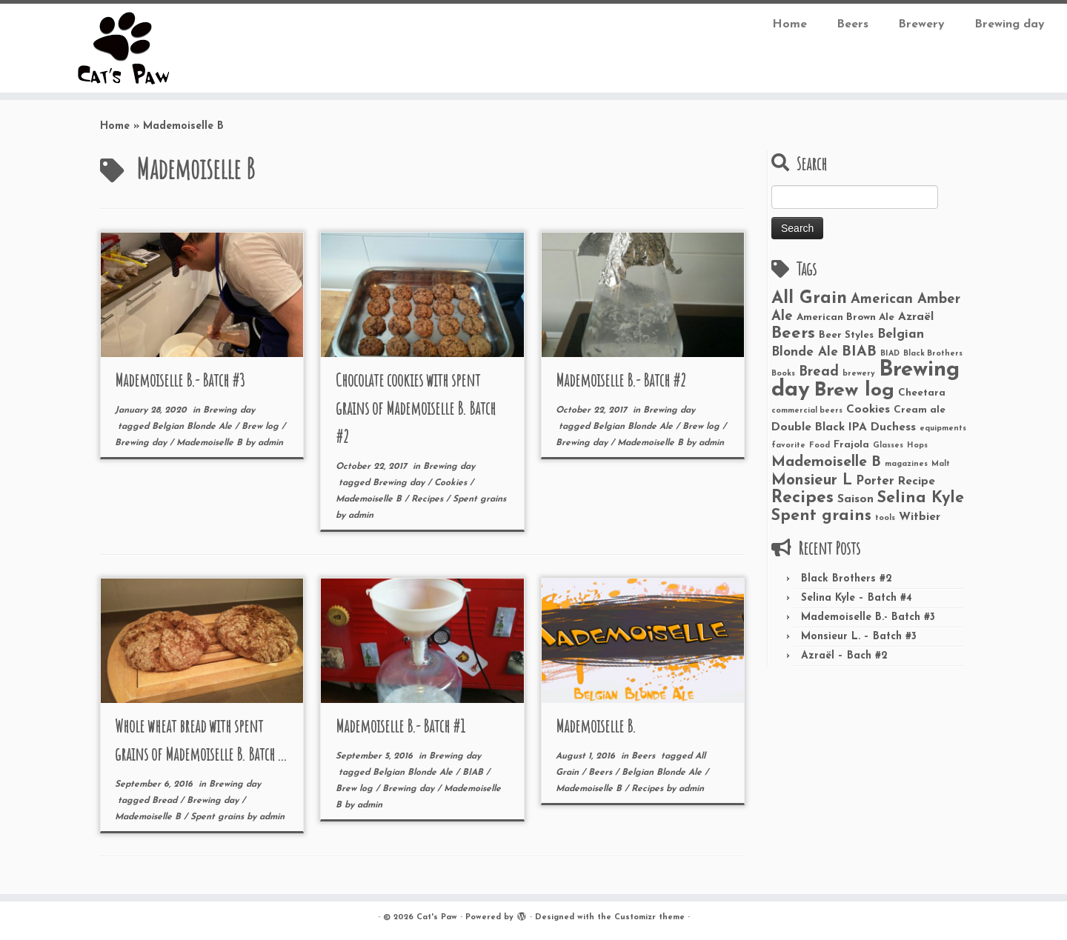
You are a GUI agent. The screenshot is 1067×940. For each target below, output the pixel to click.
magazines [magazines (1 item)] (906, 464)
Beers (852, 24)
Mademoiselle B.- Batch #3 (180, 380)
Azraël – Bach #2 (844, 655)
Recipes (428, 499)
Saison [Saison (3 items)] (855, 499)
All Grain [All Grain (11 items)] (809, 298)
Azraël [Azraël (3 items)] (916, 317)
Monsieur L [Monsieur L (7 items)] (811, 480)
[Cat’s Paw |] (123, 48)
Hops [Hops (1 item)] (917, 445)
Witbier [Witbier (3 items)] (919, 517)
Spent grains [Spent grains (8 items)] (821, 516)
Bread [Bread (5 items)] (819, 372)
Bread (166, 800)
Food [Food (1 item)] (819, 445)
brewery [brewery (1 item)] (858, 374)
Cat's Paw (436, 917)
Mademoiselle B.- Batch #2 (621, 380)
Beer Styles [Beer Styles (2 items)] (846, 335)
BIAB (474, 772)
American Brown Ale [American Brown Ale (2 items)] (845, 317)
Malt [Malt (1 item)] (940, 464)
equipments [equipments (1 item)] (943, 428)
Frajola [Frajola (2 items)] (851, 445)
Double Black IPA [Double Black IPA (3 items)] (819, 427)
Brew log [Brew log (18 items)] (854, 391)
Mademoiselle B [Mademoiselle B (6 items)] (826, 462)
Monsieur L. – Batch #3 (859, 636)
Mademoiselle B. (596, 726)
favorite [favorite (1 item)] (788, 445)
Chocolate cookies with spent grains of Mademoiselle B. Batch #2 (416, 408)
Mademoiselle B (210, 443)
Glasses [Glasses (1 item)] (888, 445)
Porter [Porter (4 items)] (875, 481)
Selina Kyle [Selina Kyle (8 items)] (920, 498)
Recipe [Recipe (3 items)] (916, 481)
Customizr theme (649, 917)
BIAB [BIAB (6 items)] (859, 351)
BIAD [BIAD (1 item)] (890, 354)
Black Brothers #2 (846, 578)
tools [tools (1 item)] (885, 518)
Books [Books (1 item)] (783, 374)
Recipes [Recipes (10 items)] (802, 498)
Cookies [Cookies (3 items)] (868, 410)
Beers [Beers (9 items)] (793, 333)
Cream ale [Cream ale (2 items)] (919, 410)
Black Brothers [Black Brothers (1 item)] (933, 354)
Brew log (262, 426)
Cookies (452, 483)
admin (270, 443)
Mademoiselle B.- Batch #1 (400, 726)
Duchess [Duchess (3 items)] (893, 427)
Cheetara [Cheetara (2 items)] (921, 393)
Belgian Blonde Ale (193, 426)
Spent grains (479, 499)
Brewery (921, 24)
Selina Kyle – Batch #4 (856, 598)
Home (789, 24)
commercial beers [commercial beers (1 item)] (806, 411)
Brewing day (1009, 24)
